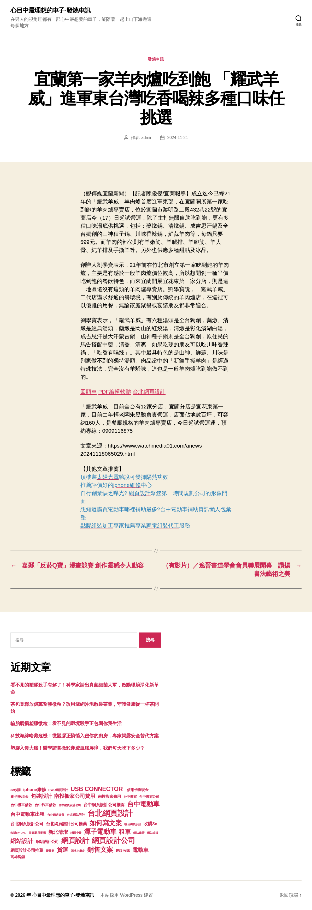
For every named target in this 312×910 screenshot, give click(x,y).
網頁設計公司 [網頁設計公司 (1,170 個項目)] (113, 840)
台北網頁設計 (149, 392)
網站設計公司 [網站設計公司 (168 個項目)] (47, 842)
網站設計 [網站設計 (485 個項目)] (21, 841)
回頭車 (88, 392)
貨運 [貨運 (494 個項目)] (62, 850)
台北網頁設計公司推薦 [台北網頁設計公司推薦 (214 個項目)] (66, 823)
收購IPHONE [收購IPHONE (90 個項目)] (18, 832)
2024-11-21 (177, 137)
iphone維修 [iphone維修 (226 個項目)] (34, 789)
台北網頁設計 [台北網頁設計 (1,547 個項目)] (109, 813)
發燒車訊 (156, 59)
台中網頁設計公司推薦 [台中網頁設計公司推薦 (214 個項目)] (104, 804)
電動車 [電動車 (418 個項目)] (140, 850)
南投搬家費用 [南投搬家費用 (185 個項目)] (109, 796)
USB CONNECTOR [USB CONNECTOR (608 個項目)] (97, 789)
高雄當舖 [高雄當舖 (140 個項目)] (17, 857)
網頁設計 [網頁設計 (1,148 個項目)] (75, 840)
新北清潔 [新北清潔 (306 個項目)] (58, 832)
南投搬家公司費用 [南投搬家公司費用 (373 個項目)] (74, 796)
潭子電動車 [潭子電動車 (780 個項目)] (100, 831)
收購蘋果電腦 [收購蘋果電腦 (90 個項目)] (37, 832)
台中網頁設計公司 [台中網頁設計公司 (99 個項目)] (69, 805)
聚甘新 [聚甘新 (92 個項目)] (50, 850)
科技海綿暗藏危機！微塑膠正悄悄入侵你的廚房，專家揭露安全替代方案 (84, 735)
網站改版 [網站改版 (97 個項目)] (152, 832)
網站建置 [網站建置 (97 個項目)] (138, 832)
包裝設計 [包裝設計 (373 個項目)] (41, 796)
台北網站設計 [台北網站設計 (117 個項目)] (76, 815)
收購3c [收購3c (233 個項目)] (150, 823)
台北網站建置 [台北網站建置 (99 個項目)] (55, 814)
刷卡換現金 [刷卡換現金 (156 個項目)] (19, 796)
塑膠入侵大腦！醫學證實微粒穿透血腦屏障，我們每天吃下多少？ (77, 748)
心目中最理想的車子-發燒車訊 (50, 10)
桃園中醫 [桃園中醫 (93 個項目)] (75, 832)
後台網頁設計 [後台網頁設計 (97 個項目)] (132, 824)
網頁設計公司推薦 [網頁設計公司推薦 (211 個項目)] (26, 850)
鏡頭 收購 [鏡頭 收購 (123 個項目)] (123, 851)
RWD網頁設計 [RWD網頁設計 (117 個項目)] (58, 790)
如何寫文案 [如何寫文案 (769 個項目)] (106, 823)
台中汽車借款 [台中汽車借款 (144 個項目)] (45, 805)
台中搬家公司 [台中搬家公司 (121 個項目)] (149, 797)
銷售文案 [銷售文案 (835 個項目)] (100, 849)
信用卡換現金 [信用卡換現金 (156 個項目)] (137, 790)
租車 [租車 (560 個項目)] (125, 831)
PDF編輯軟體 (114, 392)
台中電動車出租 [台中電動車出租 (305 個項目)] (27, 814)
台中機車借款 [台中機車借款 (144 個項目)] (21, 805)
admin (146, 137)
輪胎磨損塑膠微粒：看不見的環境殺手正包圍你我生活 (66, 723)
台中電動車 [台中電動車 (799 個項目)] (143, 803)
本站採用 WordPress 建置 (126, 895)
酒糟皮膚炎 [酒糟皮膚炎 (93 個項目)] (78, 850)
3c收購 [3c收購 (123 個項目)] (15, 790)
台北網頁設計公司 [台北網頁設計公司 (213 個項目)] (26, 823)
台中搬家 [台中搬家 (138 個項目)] (130, 797)
